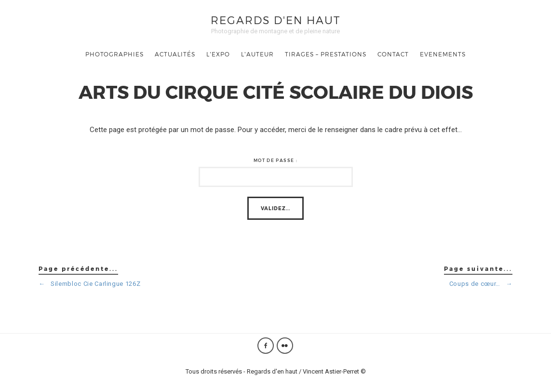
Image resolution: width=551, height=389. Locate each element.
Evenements (443, 54)
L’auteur (257, 54)
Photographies (114, 54)
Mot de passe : (275, 160)
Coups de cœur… (480, 283)
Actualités (175, 54)
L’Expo (218, 54)
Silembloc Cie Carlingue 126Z (89, 283)
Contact (393, 54)
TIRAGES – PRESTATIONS (325, 54)
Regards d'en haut (275, 19)
